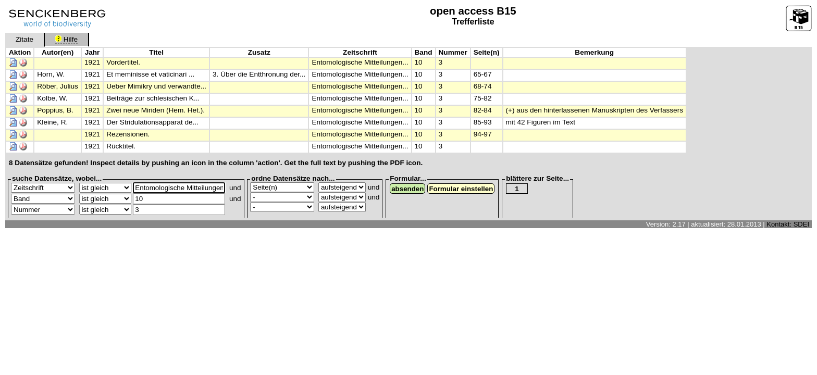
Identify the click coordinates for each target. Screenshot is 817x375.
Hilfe (66, 39)
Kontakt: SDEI (787, 224)
